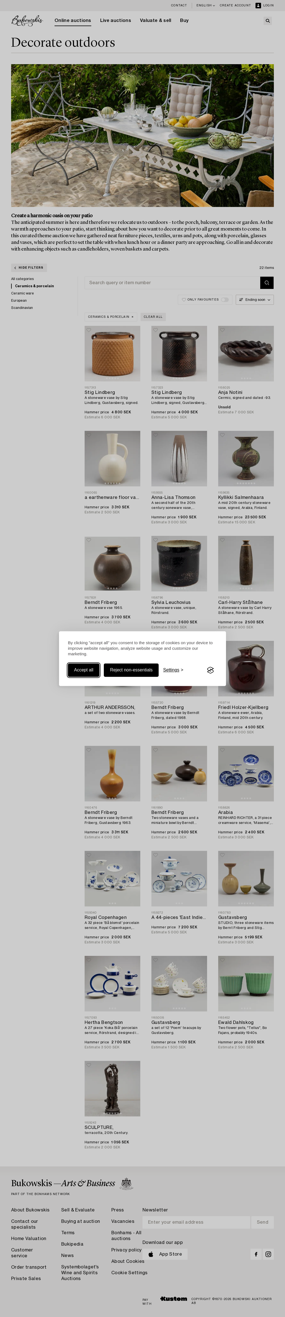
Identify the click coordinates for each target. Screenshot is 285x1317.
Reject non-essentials (131, 670)
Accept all (83, 670)
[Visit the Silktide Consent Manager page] (210, 670)
